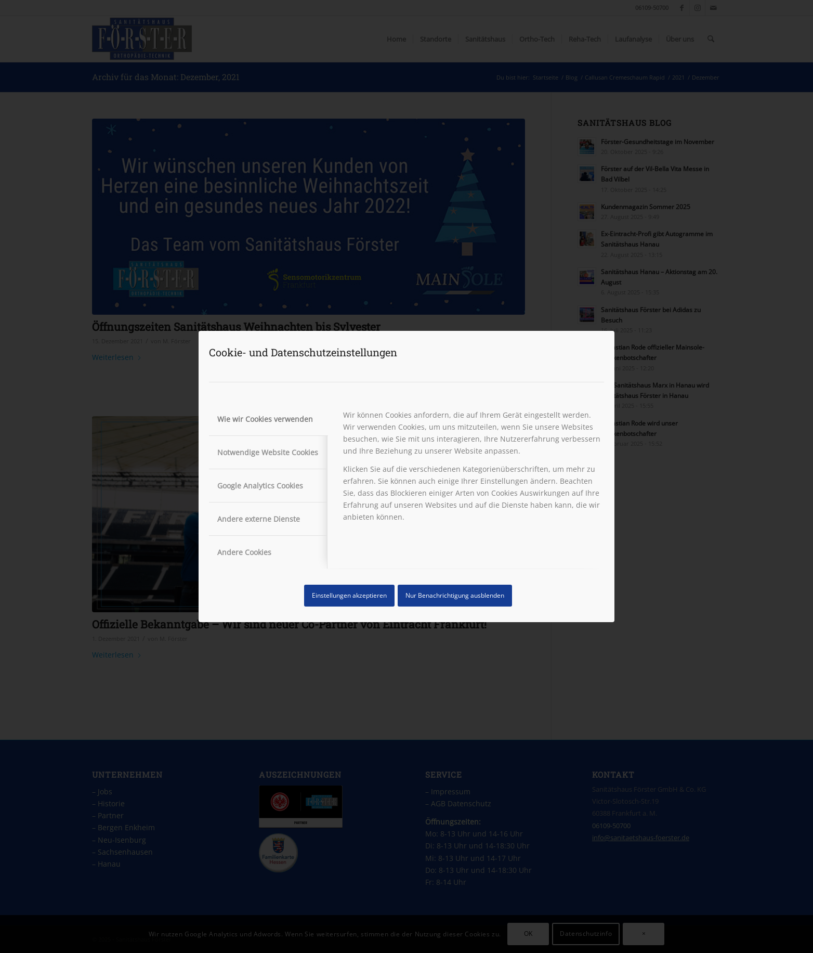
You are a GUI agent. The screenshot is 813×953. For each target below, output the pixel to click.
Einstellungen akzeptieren (349, 595)
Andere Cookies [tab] (244, 552)
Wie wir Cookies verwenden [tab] (265, 419)
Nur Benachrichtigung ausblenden (454, 595)
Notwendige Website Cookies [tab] (267, 452)
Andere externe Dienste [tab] (258, 519)
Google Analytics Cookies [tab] (260, 486)
